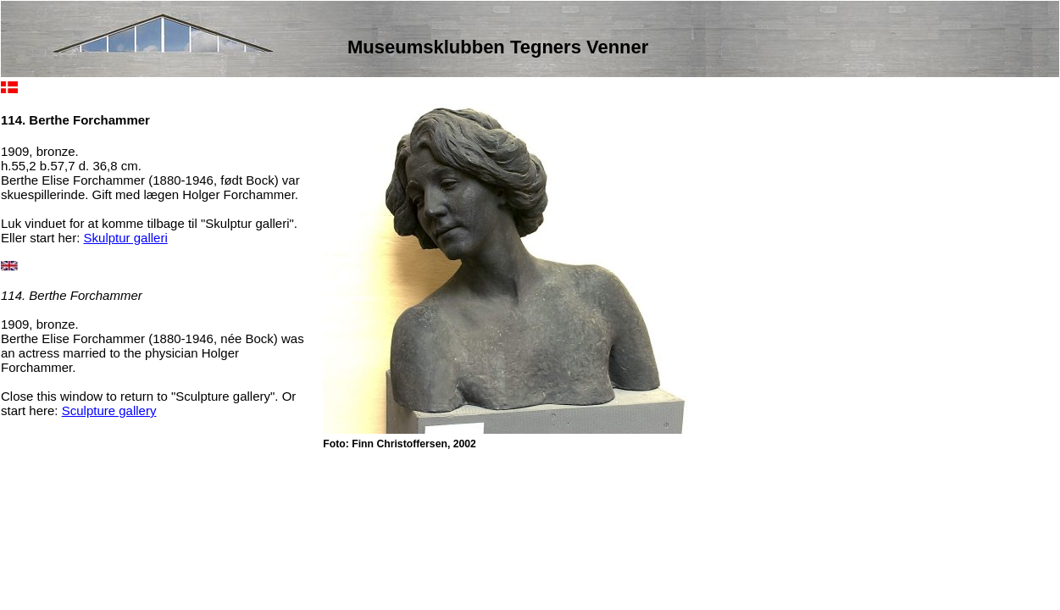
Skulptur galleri (126, 237)
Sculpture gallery (109, 410)
